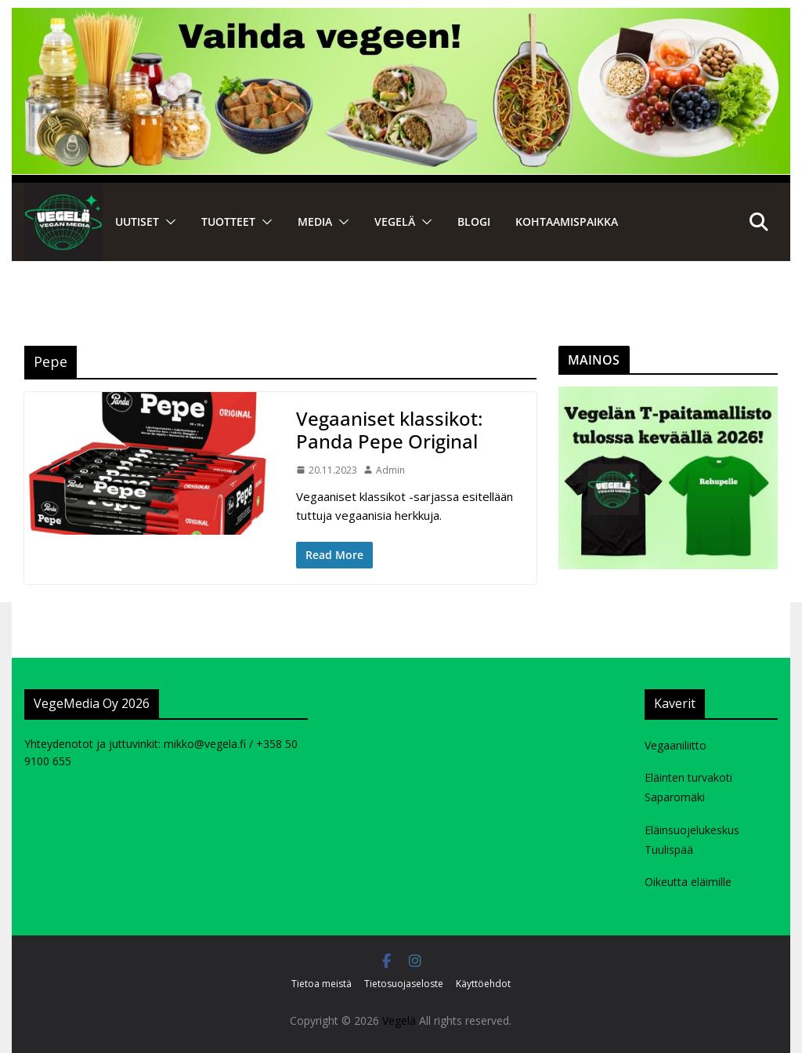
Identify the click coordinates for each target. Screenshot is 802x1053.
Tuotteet (228, 221)
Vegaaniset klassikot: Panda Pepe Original (389, 429)
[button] (167, 222)
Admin (390, 470)
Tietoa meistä (321, 983)
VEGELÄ (394, 221)
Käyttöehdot (483, 983)
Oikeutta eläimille (688, 881)
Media (315, 221)
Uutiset (137, 221)
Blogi (473, 221)
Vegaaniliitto (675, 745)
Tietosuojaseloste (403, 983)
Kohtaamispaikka (566, 221)
